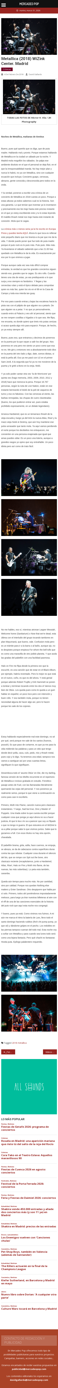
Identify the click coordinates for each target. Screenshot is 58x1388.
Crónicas (7, 69)
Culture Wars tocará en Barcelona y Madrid (29, 1308)
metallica (22, 1042)
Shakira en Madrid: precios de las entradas (28, 1226)
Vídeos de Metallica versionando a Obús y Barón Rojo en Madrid (51, 1052)
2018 (14, 1042)
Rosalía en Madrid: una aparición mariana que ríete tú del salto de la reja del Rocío (28, 1142)
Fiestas (4, 1124)
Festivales (5, 1181)
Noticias (11, 1124)
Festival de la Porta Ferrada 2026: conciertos (22, 1185)
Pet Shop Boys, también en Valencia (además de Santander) (24, 1253)
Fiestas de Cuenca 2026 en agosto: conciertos (23, 1171)
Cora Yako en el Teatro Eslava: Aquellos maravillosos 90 (26, 1157)
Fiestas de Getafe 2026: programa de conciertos (25, 1128)
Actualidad (5, 1206)
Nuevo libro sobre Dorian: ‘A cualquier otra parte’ (28, 1296)
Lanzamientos (12, 1235)
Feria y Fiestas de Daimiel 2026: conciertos (28, 1197)
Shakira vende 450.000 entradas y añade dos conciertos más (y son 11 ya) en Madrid (27, 1212)
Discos (3, 1235)
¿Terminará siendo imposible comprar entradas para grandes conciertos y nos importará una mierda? (10, 1052)
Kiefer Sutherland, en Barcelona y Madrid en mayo (28, 1282)
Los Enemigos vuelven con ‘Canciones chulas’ (25, 1239)
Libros (3, 1292)
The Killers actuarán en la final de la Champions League (24, 1268)
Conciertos (5, 1249)
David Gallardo (35, 74)
